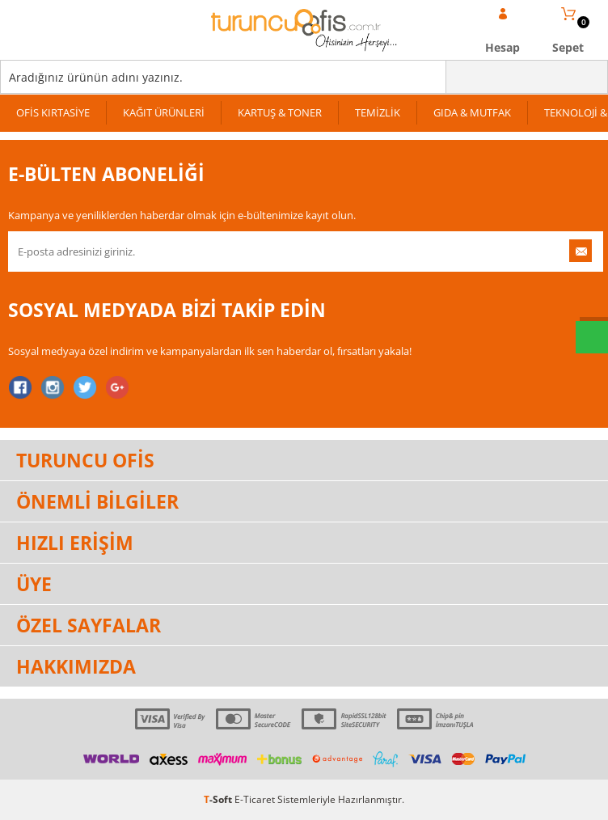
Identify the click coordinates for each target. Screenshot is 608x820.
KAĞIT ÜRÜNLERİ (164, 112)
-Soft (219, 799)
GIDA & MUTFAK (472, 112)
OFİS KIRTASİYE (53, 112)
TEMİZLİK (377, 112)
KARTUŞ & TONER (280, 112)
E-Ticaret (254, 799)
